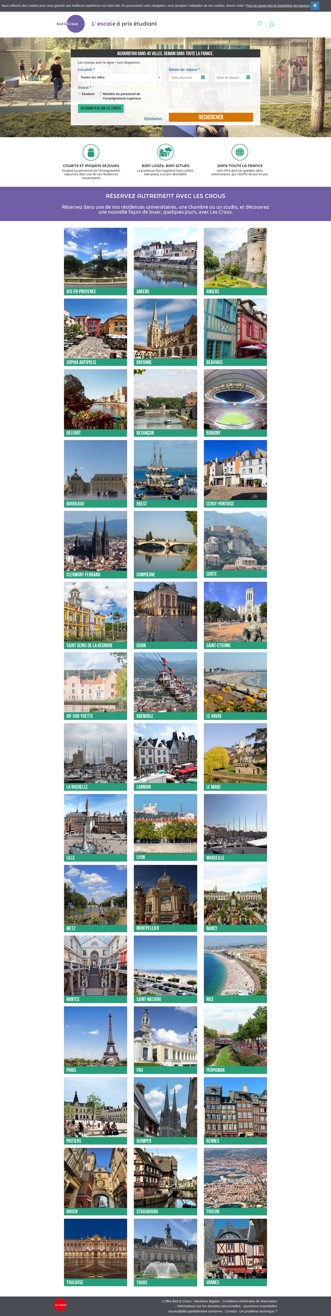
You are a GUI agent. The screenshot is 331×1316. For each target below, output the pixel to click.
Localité (86, 70)
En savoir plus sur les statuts (101, 108)
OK (315, 5)
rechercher (211, 117)
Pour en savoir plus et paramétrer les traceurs (278, 5)
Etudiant (88, 94)
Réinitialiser (153, 118)
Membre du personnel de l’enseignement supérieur (122, 96)
